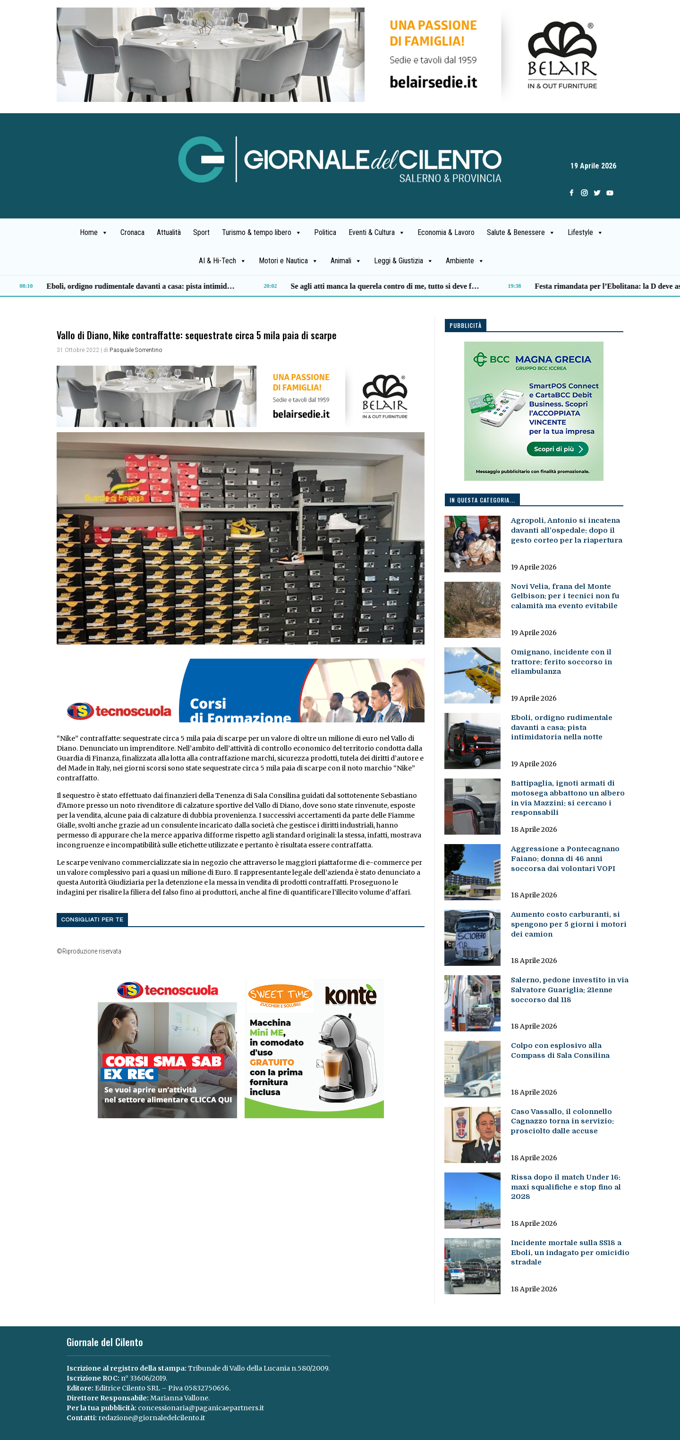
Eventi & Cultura (376, 232)
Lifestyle (586, 232)
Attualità (169, 232)
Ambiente (465, 261)
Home (94, 232)
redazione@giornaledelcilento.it (151, 1418)
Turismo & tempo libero (262, 232)
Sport (201, 232)
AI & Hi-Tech (222, 261)
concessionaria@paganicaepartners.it (201, 1408)
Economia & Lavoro (446, 232)
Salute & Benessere (521, 232)
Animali (346, 261)
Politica (325, 232)
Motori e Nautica (288, 261)
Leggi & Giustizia (404, 261)
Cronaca (132, 232)
